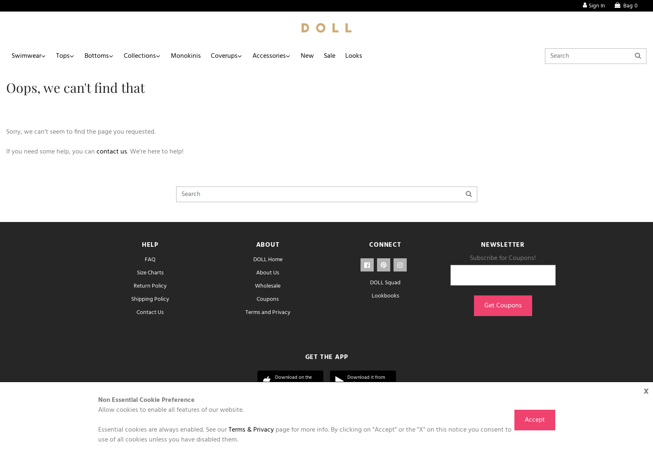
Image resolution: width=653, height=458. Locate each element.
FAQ (150, 259)
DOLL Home (268, 259)
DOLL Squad (385, 283)
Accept (535, 420)
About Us (267, 273)
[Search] (595, 56)
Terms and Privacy (267, 312)
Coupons (268, 299)
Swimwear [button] (26, 56)
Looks (353, 56)
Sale (329, 56)
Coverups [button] (224, 56)
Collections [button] (140, 56)
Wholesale (268, 286)
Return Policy (150, 286)
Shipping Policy (150, 299)
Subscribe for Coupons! (503, 258)
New (307, 56)
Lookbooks (385, 296)
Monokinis (186, 56)
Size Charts (150, 273)
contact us (112, 151)
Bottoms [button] (97, 56)
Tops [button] (63, 56)
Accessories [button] (269, 56)
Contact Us (150, 312)
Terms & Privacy (251, 430)
